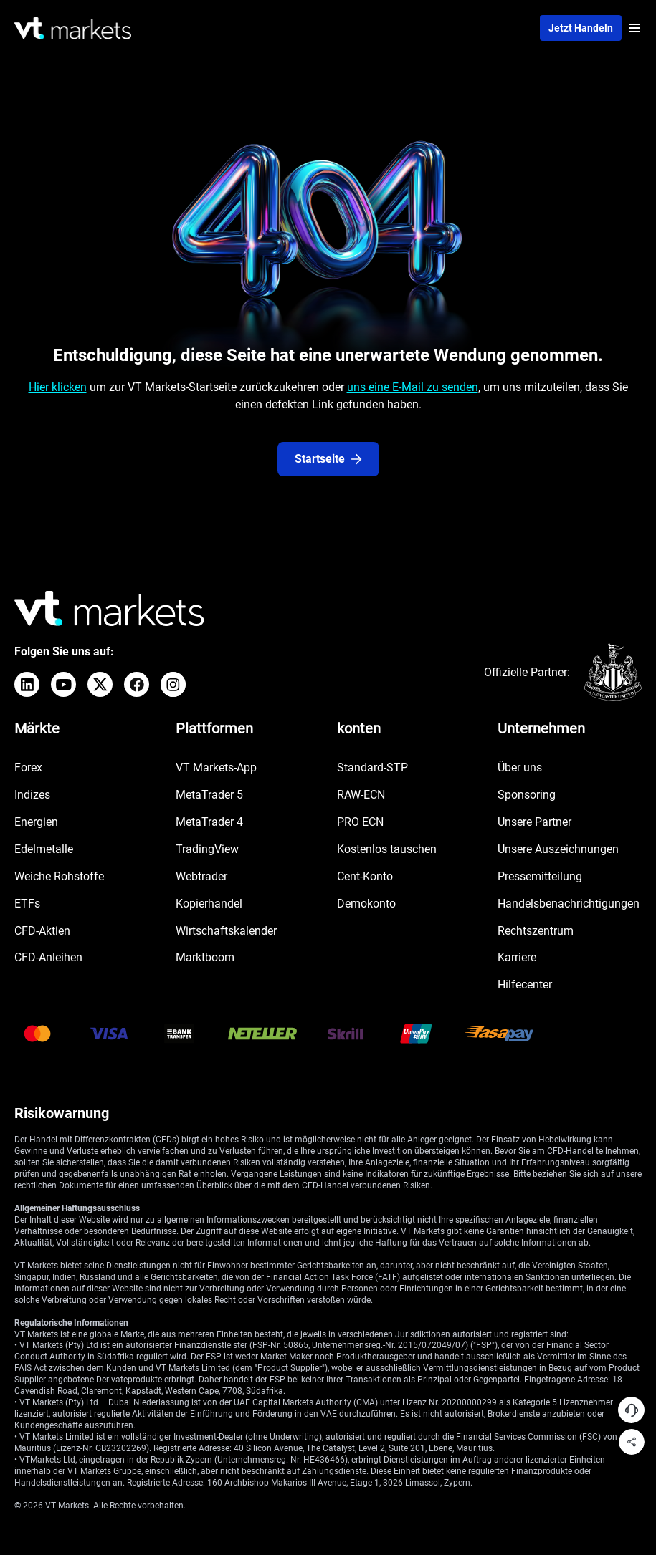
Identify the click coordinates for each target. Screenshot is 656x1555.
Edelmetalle (43, 849)
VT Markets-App (216, 767)
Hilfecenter (525, 984)
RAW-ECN (361, 794)
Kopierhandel (209, 903)
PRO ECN (360, 822)
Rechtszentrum (536, 931)
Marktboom (205, 957)
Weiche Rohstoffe (59, 876)
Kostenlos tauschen (387, 849)
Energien (36, 822)
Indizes (32, 794)
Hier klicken (58, 387)
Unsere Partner (534, 822)
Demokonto (366, 903)
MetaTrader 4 (209, 822)
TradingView (207, 849)
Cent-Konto (365, 876)
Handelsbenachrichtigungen (569, 903)
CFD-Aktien (42, 931)
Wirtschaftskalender (226, 931)
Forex (28, 767)
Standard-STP (372, 767)
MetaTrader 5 (209, 794)
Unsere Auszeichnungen (558, 849)
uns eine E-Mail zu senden (412, 387)
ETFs (27, 903)
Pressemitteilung (540, 876)
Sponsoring (527, 794)
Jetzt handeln (580, 28)
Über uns (520, 767)
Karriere (517, 957)
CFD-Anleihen (48, 957)
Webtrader (201, 876)
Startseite (328, 459)
